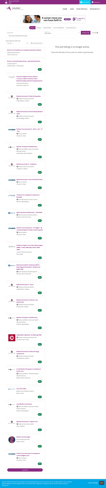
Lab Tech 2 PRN (21, 388)
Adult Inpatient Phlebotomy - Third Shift (29, 212)
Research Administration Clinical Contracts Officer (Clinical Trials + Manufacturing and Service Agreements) (29, 79)
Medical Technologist (23, 437)
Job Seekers (85, 2)
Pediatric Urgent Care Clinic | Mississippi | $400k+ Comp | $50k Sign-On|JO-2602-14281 (29, 247)
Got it (101, 483)
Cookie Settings (93, 483)
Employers (96, 2)
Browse (39, 28)
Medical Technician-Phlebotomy (26, 146)
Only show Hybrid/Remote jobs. (18, 36)
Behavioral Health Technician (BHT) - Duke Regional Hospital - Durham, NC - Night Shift (28, 267)
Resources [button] (94, 9)
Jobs (72, 9)
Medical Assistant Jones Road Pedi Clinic (29, 179)
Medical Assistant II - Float (24, 284)
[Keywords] (25, 33)
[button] (95, 33)
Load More (25, 470)
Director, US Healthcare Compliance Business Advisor (24, 50)
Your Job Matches (58, 28)
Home (65, 9)
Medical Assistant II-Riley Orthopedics (28, 96)
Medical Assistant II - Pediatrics (26, 164)
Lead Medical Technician (24, 404)
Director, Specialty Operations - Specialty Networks (23, 61)
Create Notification (36, 43)
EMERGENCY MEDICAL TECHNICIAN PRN (28, 335)
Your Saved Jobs (71, 28)
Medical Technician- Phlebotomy (26, 317)
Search (32, 28)
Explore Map (47, 28)
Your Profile (82, 9)
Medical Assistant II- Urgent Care (27, 421)
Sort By (9, 43)
